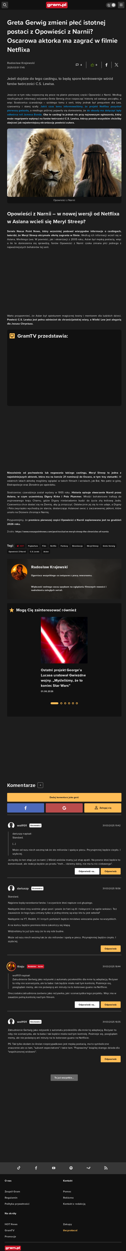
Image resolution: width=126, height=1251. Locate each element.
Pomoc (67, 1191)
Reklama (68, 1198)
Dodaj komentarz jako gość (64, 797)
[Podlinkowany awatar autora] (19, 572)
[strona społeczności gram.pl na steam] (89, 1168)
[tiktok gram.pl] (19, 1168)
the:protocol (70, 1230)
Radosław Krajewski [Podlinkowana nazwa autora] (49, 567)
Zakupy (67, 1224)
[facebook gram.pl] (36, 1168)
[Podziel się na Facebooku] (106, 65)
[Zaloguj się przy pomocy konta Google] (64, 808)
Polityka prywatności (17, 1204)
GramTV (9, 1230)
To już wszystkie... (64, 1077)
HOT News (11, 1224)
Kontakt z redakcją (74, 1204)
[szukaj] (5, 5)
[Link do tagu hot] (20, 546)
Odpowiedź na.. (87, 871)
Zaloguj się (105, 807)
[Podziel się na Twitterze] (116, 65)
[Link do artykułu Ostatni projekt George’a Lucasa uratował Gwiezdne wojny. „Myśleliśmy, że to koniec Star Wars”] (64, 657)
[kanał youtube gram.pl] (54, 1168)
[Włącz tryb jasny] (111, 5)
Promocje (10, 1236)
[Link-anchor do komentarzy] (78, 65)
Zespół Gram (12, 1191)
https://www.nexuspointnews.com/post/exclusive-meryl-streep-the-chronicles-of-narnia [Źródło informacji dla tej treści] (62, 531)
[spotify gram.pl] (71, 1168)
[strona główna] (57, 5)
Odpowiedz (111, 871)
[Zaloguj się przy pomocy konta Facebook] (25, 808)
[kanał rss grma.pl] (106, 1168)
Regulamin (11, 1198)
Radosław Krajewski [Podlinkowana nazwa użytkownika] (21, 63)
